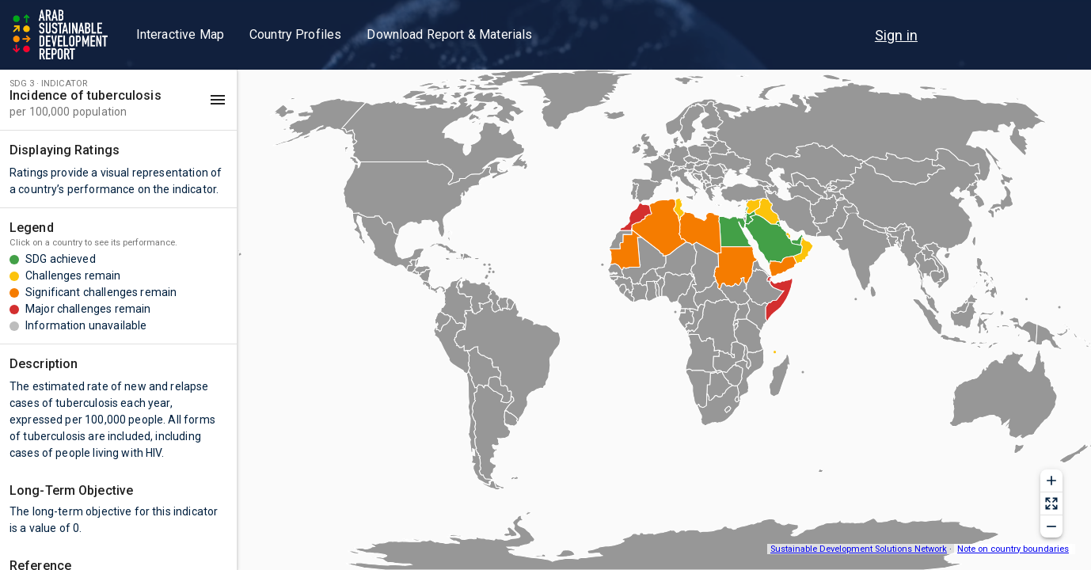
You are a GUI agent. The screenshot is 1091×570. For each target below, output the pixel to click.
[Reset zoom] (1051, 503)
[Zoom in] (1051, 480)
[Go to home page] (62, 35)
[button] (118, 100)
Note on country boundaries (1013, 549)
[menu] (896, 35)
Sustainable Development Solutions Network (858, 549)
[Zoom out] (1051, 526)
